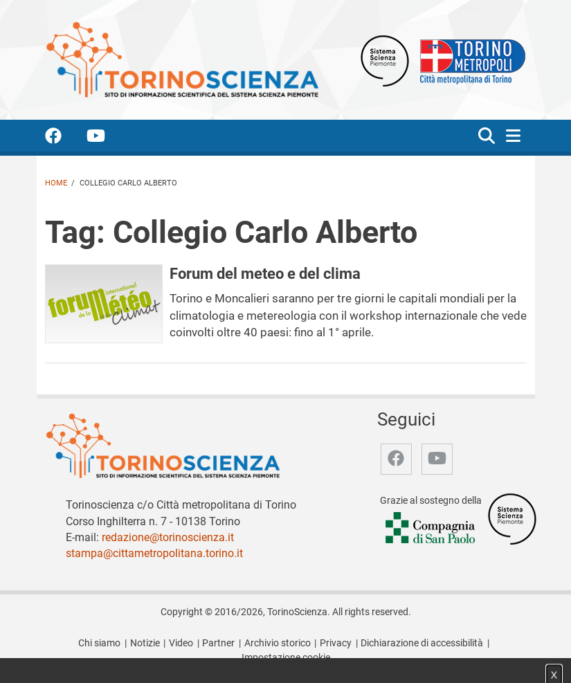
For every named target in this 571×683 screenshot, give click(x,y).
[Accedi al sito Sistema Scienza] (512, 519)
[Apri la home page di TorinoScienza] (182, 59)
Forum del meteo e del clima (265, 273)
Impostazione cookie (286, 658)
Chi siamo (99, 643)
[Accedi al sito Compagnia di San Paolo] (431, 529)
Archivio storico (277, 643)
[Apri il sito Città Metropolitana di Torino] (469, 59)
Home (56, 183)
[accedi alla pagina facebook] (64, 138)
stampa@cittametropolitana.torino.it (154, 553)
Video (181, 643)
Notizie (145, 643)
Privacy (336, 643)
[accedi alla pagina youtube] (107, 138)
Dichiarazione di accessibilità (422, 643)
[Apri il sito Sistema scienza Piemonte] (385, 59)
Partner (218, 643)
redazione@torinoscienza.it (168, 537)
